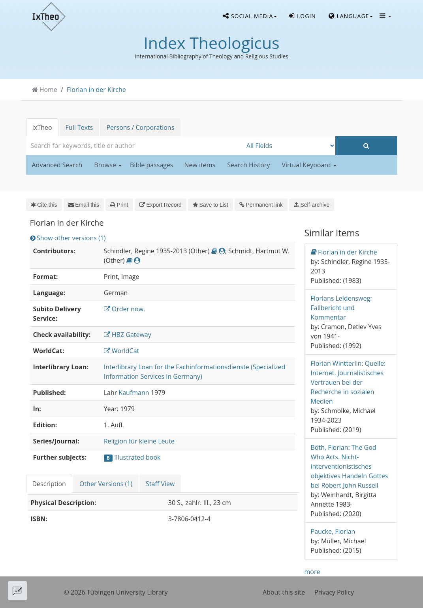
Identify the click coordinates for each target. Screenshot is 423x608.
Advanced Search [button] (57, 165)
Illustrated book (137, 457)
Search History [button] (248, 165)
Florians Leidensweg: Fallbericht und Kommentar (341, 308)
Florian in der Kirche (96, 89)
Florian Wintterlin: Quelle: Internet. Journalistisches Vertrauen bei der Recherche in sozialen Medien (348, 382)
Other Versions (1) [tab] (105, 483)
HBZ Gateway (127, 334)
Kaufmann (133, 392)
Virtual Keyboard (309, 165)
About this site (284, 592)
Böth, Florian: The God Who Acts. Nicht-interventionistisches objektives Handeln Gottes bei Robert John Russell (349, 466)
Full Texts (79, 127)
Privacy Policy (334, 592)
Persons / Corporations (140, 127)
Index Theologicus (211, 43)
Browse (108, 165)
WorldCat (121, 350)
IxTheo (42, 127)
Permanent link (261, 205)
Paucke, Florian (333, 531)
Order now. (124, 309)
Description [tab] (49, 483)
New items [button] (200, 165)
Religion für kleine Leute (139, 441)
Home (48, 89)
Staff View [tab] (160, 483)
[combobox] (134, 145)
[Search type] (289, 145)
